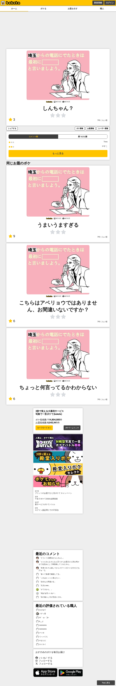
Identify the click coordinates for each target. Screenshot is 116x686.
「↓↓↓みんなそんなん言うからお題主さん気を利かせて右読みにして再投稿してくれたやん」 (57, 562)
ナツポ (40, 633)
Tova (105, 142)
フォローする (44, 660)
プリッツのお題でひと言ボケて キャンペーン (58, 492)
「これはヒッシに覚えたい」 (48, 578)
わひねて (41, 610)
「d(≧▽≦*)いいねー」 (46, 593)
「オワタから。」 (44, 589)
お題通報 (90, 128)
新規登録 (98, 3)
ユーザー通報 (103, 128)
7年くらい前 (102, 120)
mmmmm (41, 625)
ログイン (110, 3)
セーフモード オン (44, 428)
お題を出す (73, 8)
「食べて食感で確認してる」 (48, 574)
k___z (39, 621)
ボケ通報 (79, 128)
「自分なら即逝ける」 (46, 581)
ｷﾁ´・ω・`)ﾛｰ (42, 617)
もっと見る (58, 153)
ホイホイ (41, 644)
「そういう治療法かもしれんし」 (50, 558)
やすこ (104, 146)
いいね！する (44, 657)
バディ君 (41, 613)
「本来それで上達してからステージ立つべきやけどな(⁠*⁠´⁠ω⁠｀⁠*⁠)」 (58, 569)
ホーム (14, 8)
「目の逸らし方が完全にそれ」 (49, 597)
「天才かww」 (43, 585)
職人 (102, 8)
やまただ (41, 640)
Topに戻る (106, 683)
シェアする (12, 128)
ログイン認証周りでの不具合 (58, 509)
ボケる (43, 8)
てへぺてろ (42, 636)
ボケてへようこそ (72, 428)
